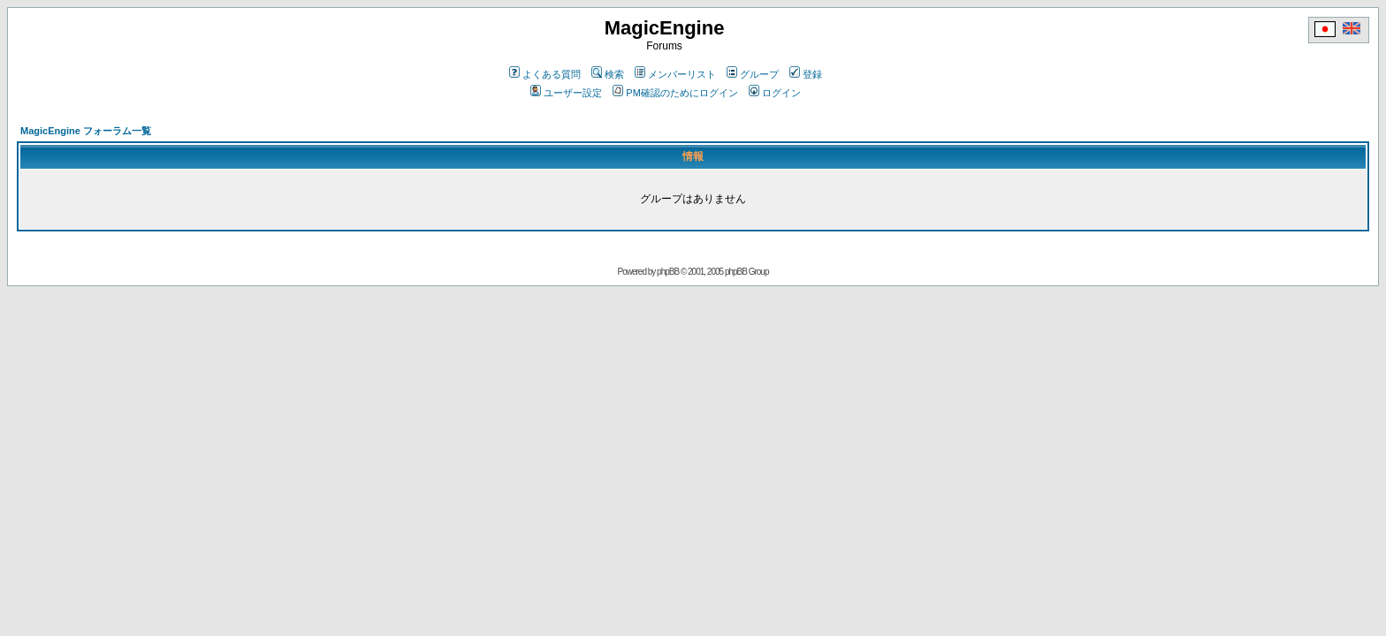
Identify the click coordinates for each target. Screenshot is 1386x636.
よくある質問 (545, 74)
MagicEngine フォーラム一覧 (85, 130)
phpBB (668, 271)
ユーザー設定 (566, 92)
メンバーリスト (675, 74)
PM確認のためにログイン (675, 92)
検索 (607, 74)
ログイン (775, 92)
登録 (805, 74)
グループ (753, 74)
